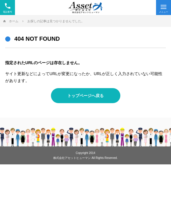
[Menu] (163, 7)
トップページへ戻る (85, 95)
